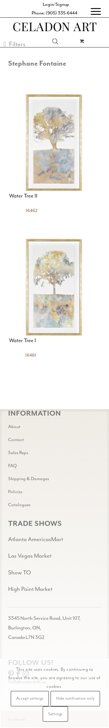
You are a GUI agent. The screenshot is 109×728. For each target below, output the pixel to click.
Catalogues (19, 505)
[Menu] (93, 11)
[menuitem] (93, 11)
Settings (55, 714)
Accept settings (30, 698)
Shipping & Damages (28, 479)
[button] (14, 44)
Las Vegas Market (29, 555)
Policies (15, 492)
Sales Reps (18, 453)
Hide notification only (75, 698)
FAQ (12, 466)
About (14, 427)
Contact (16, 440)
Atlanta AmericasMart (35, 539)
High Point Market (30, 589)
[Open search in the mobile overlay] (55, 41)
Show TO (19, 572)
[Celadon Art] (54, 27)
